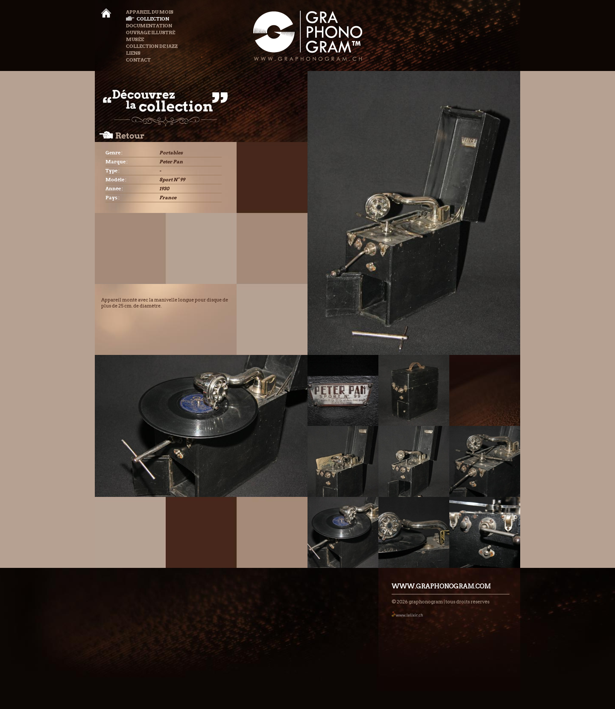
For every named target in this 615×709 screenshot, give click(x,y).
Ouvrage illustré (150, 32)
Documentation (149, 26)
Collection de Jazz (152, 46)
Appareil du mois (149, 12)
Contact (138, 60)
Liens (133, 53)
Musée (135, 39)
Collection (147, 19)
